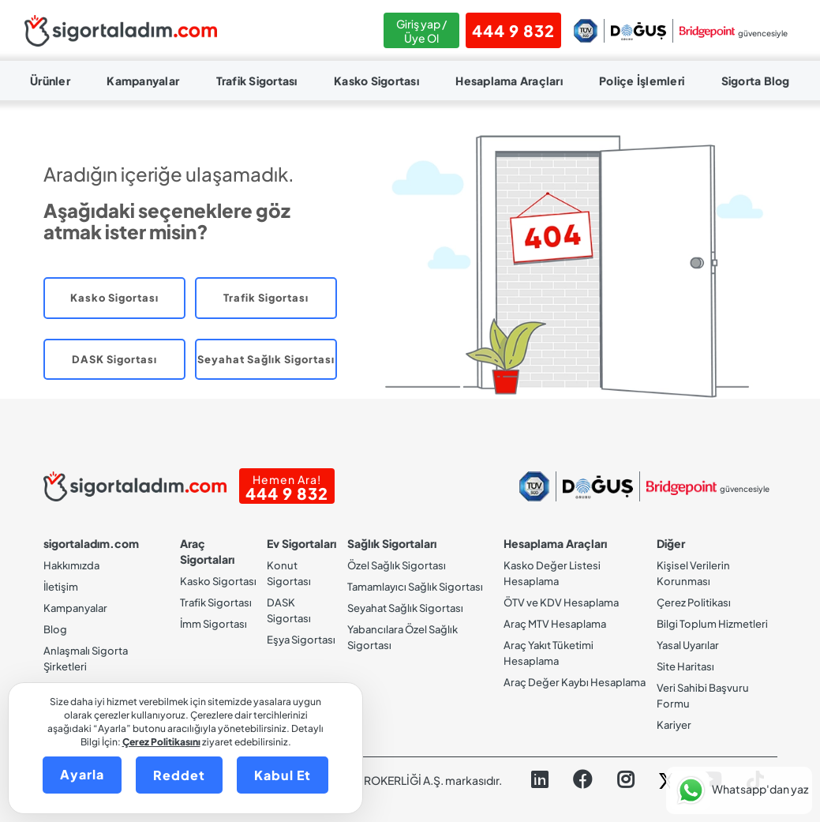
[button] (739, 790)
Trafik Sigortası (257, 80)
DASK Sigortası (114, 359)
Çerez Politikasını (161, 742)
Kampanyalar (143, 80)
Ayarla (82, 774)
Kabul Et (282, 775)
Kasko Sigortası (376, 80)
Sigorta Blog (755, 80)
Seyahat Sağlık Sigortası (266, 359)
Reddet (179, 775)
